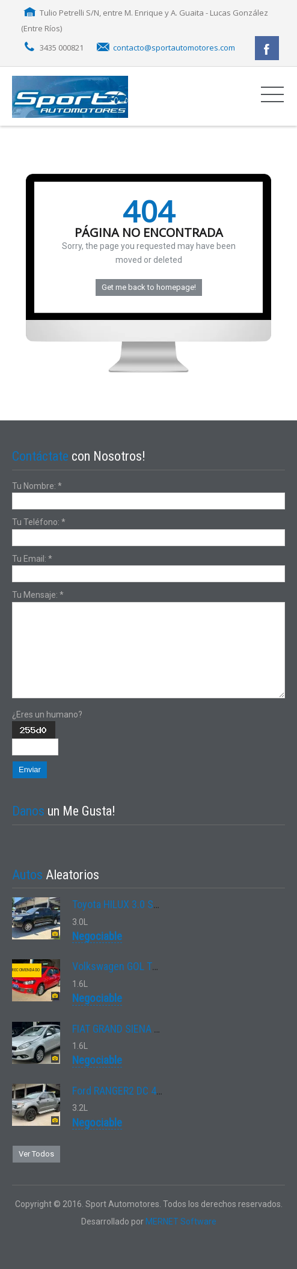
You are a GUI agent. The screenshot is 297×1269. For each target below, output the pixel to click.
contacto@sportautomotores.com (174, 47)
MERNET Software (180, 1221)
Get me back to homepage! (149, 287)
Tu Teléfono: (39, 522)
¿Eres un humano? (47, 714)
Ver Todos (36, 1153)
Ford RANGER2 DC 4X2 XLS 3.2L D (144, 1090)
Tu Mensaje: (38, 595)
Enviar (30, 769)
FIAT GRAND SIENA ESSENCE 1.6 (141, 1028)
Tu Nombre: (37, 486)
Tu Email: (32, 559)
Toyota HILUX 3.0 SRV (118, 904)
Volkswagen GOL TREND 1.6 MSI (141, 966)
